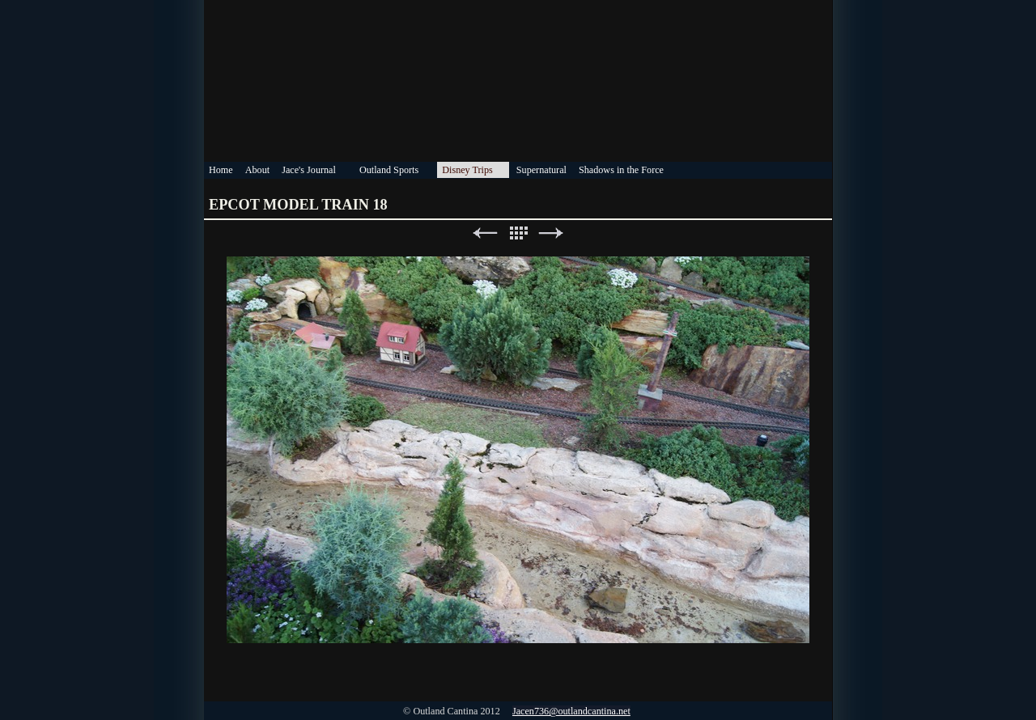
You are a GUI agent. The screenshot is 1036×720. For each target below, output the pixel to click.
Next (551, 233)
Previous (485, 233)
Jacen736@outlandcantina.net (571, 711)
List (518, 233)
